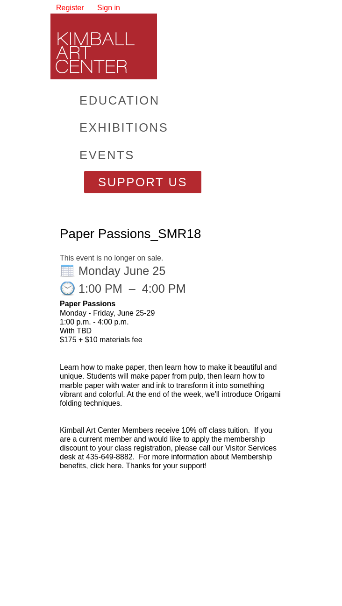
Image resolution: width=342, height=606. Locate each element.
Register (70, 8)
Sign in (108, 8)
